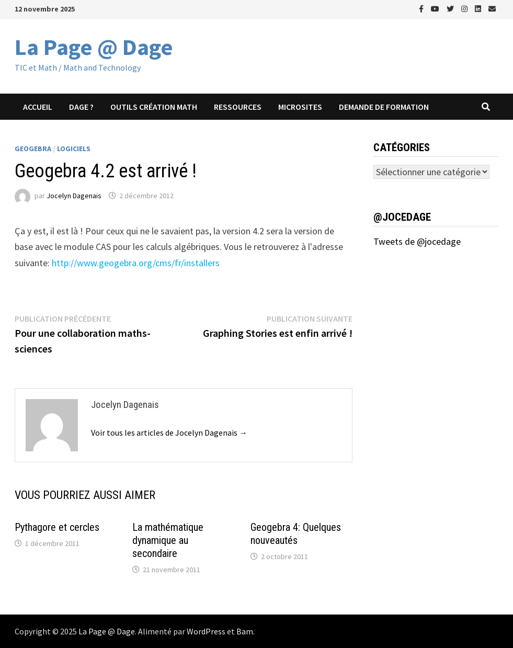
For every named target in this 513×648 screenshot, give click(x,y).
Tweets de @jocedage (417, 241)
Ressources (237, 106)
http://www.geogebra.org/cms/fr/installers (136, 263)
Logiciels (73, 148)
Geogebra (33, 148)
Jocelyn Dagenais (74, 195)
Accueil (37, 106)
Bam (244, 631)
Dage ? (81, 106)
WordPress (206, 631)
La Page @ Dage (94, 46)
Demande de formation (384, 106)
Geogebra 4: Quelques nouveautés (295, 534)
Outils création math (153, 106)
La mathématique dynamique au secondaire (167, 540)
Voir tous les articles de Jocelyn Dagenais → (169, 432)
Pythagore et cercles (57, 527)
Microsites (300, 106)
